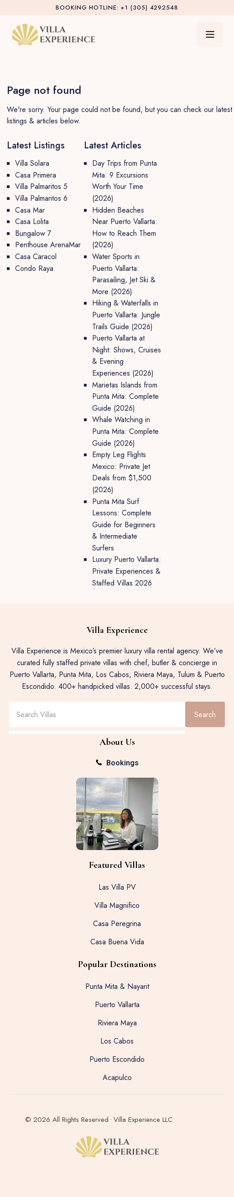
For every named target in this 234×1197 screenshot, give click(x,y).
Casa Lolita (32, 221)
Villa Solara (32, 163)
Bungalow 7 (33, 233)
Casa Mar (30, 210)
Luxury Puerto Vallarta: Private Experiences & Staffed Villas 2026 (126, 571)
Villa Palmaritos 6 (41, 198)
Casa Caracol (36, 256)
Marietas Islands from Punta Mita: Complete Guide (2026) (125, 396)
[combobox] (97, 714)
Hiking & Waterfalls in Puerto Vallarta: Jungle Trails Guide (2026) (126, 314)
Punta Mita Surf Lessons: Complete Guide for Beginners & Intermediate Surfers (124, 524)
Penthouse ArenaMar (48, 244)
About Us (117, 742)
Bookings (122, 763)
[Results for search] (97, 732)
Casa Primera (35, 175)
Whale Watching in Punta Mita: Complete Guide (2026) (125, 431)
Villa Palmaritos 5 (41, 186)
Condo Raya (34, 268)
